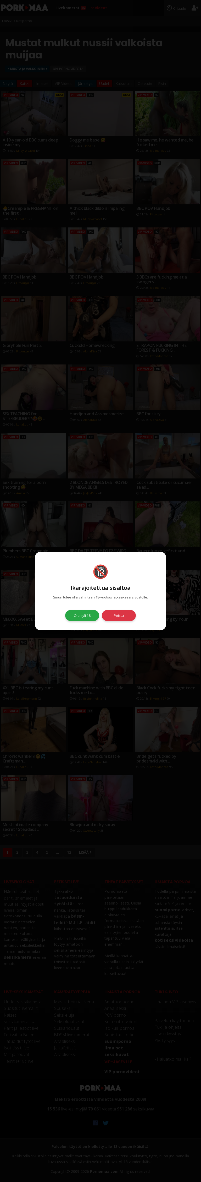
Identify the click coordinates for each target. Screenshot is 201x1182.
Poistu (119, 615)
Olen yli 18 (82, 615)
